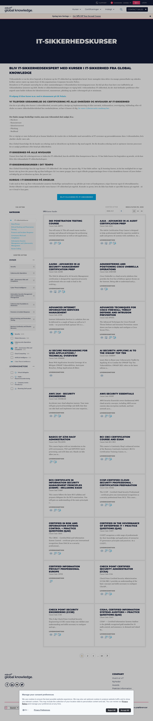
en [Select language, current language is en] (26, 710)
